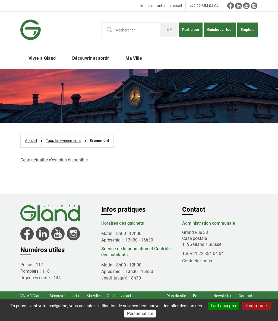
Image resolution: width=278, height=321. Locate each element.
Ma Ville (93, 296)
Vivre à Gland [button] (42, 58)
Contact (245, 296)
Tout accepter (223, 305)
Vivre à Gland (31, 296)
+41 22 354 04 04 (204, 6)
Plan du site (176, 296)
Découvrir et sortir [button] (90, 58)
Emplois (247, 29)
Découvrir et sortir (65, 296)
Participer (190, 29)
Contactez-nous (197, 260)
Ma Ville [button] (133, 58)
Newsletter (222, 296)
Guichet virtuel (220, 29)
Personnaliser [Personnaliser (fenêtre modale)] (140, 313)
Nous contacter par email (161, 6)
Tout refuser (256, 305)
